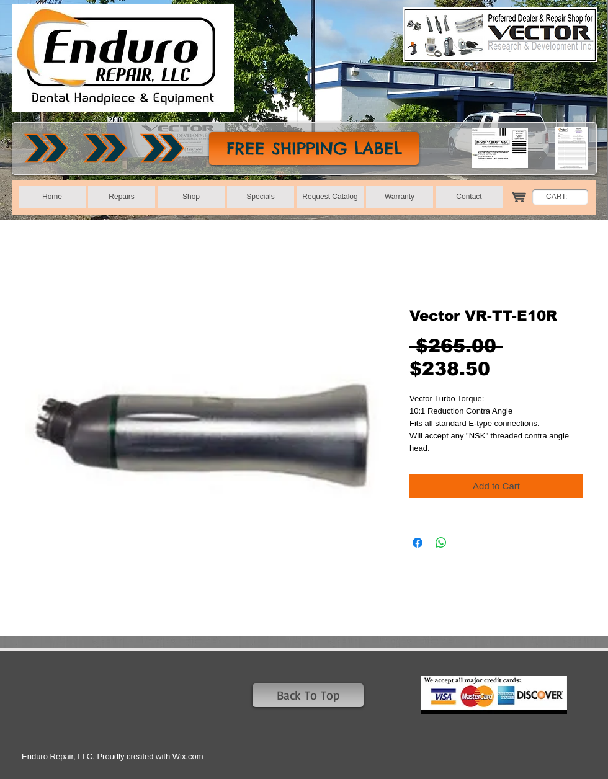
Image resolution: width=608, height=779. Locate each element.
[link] (563, 196)
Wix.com (187, 756)
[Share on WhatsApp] (441, 542)
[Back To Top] (308, 695)
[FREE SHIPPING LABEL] (314, 148)
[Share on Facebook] (417, 542)
